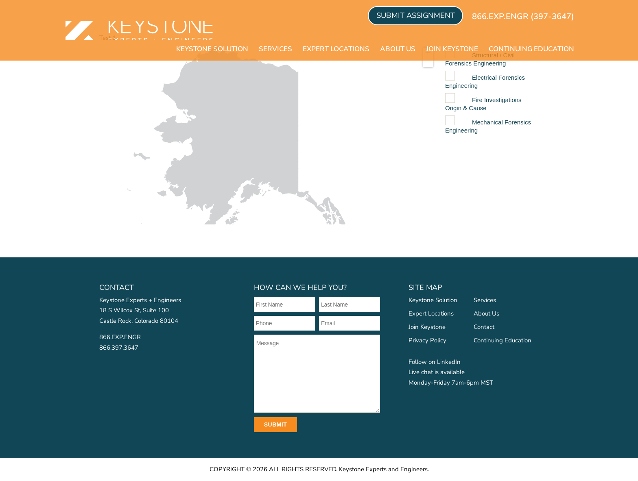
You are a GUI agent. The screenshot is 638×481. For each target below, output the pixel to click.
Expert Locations (336, 49)
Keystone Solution (212, 49)
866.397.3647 (118, 348)
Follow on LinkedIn (435, 362)
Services (275, 49)
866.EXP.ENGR (120, 337)
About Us (397, 49)
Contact (484, 327)
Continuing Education (531, 49)
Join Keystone (452, 49)
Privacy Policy (427, 340)
